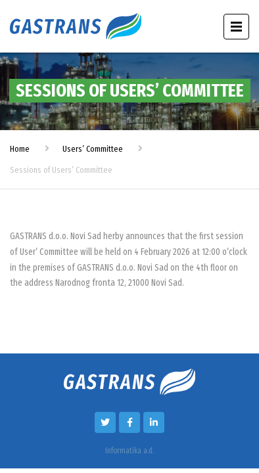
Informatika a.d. (129, 450)
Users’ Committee (92, 149)
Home (20, 149)
